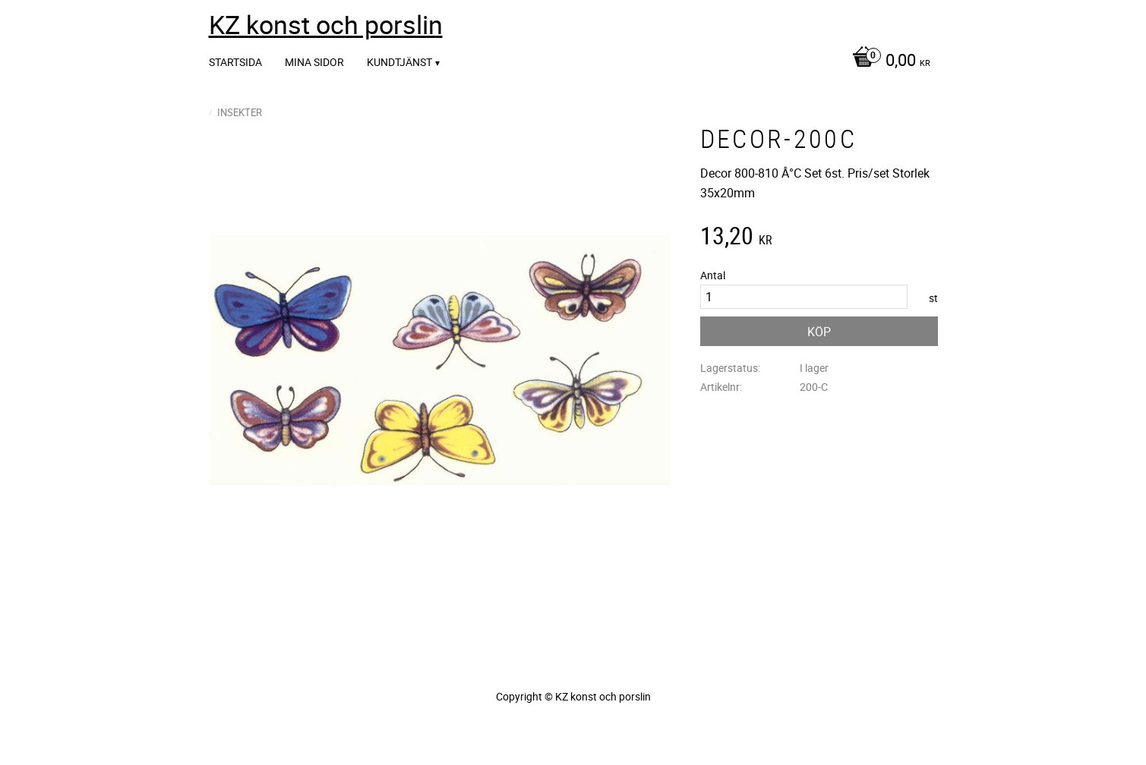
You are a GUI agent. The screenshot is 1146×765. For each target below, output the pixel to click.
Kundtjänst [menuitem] (399, 62)
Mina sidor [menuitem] (314, 62)
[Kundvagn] (887, 61)
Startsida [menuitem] (235, 62)
